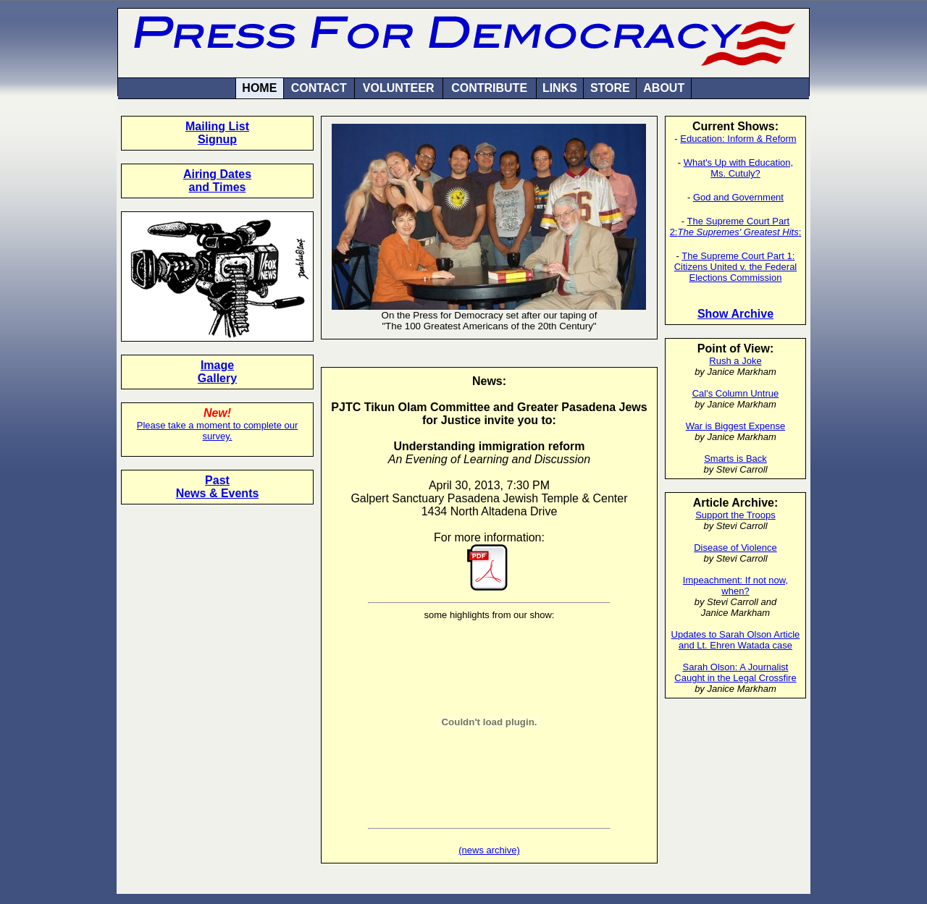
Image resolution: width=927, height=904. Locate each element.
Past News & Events (217, 486)
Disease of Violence (735, 547)
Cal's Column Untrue (735, 393)
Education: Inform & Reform (738, 138)
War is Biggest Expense (736, 426)
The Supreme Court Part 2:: (736, 226)
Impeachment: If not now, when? (735, 585)
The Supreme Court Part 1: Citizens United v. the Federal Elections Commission (735, 266)
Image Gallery (217, 371)
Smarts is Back (735, 458)
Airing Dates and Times (217, 180)
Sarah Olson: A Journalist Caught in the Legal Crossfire (735, 672)
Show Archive (735, 314)
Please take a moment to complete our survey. (217, 431)
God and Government (738, 197)
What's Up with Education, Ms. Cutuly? (738, 168)
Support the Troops (735, 515)
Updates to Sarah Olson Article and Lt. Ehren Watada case (735, 640)
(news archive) (489, 850)
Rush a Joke (735, 360)
